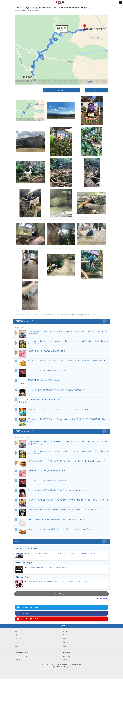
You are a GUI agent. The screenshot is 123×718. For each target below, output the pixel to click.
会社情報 (65, 698)
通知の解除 (66, 691)
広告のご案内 (67, 695)
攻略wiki (17, 685)
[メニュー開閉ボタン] (120, 2)
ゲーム (65, 669)
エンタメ (17, 673)
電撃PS (65, 677)
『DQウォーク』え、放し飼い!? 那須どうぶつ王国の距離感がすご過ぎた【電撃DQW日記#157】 (61, 353)
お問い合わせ (19, 698)
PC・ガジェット (20, 677)
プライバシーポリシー (21, 695)
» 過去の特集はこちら (102, 637)
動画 (64, 685)
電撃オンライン (19, 353)
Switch (17, 681)
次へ (95, 129)
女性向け (65, 681)
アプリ (28, 353)
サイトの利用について (21, 691)
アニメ (65, 673)
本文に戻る (61, 129)
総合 (16, 669)
